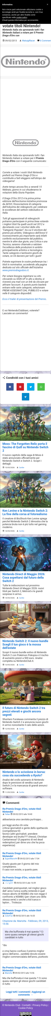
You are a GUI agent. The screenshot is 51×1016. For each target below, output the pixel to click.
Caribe (21, 467)
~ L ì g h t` (9, 883)
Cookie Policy (25, 1008)
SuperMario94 (11, 859)
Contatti (26, 1005)
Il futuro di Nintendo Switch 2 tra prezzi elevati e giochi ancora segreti (23, 711)
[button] (47, 4)
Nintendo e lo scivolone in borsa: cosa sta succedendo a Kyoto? (23, 773)
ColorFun (9, 916)
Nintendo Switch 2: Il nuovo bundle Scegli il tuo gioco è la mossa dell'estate (25, 644)
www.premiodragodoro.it (15, 270)
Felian (7, 814)
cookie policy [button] (21, 17)
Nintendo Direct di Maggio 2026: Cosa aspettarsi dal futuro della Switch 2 (23, 577)
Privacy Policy (40, 1005)
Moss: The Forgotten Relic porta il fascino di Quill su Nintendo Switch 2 (25, 447)
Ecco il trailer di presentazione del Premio (24, 299)
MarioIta (8, 973)
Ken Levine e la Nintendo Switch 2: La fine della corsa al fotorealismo (25, 512)
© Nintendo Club (11, 1005)
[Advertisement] (25, 107)
